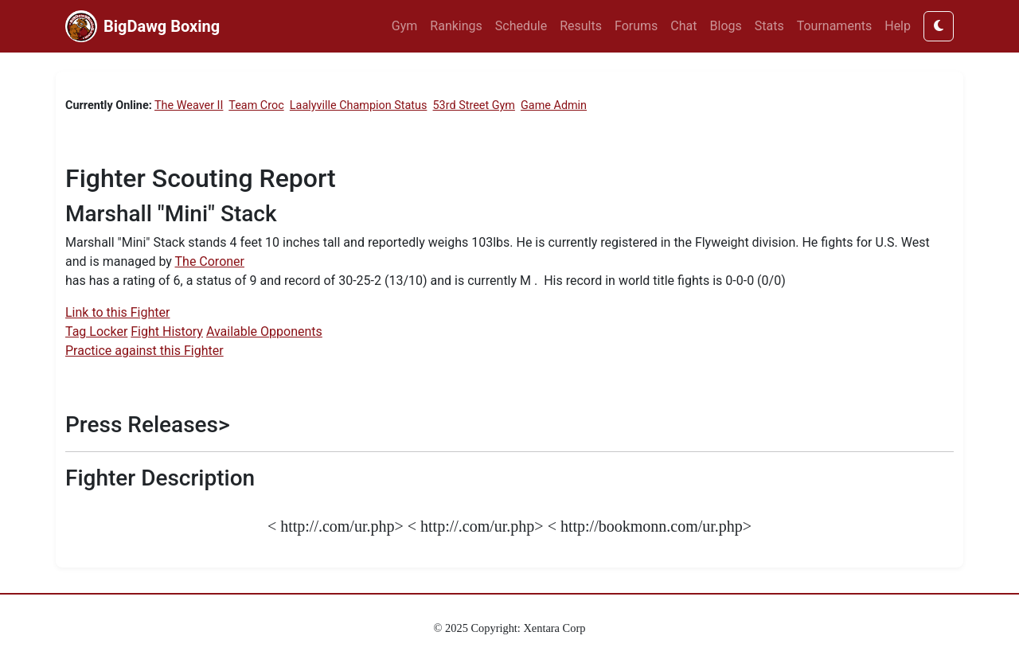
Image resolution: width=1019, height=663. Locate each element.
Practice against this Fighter (144, 350)
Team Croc (255, 105)
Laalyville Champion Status (359, 105)
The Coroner (209, 261)
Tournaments (835, 25)
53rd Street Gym (474, 105)
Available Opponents (264, 331)
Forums (636, 25)
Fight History (167, 331)
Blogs (726, 25)
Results (581, 25)
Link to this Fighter (117, 312)
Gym (405, 25)
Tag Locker (96, 331)
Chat (683, 25)
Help (897, 25)
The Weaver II (188, 105)
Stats (769, 25)
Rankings (456, 25)
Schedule (521, 25)
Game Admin (554, 105)
